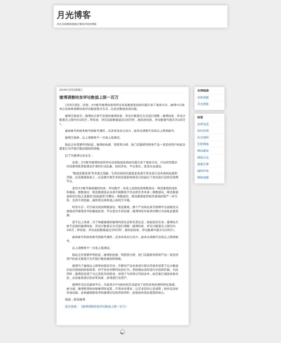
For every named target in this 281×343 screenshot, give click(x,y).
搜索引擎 (203, 164)
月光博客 (73, 15)
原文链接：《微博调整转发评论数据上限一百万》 (96, 306)
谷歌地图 (203, 97)
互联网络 (203, 144)
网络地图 (203, 177)
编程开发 (203, 170)
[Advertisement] (140, 54)
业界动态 (203, 124)
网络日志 (203, 157)
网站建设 (203, 150)
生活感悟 (203, 137)
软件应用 (203, 130)
